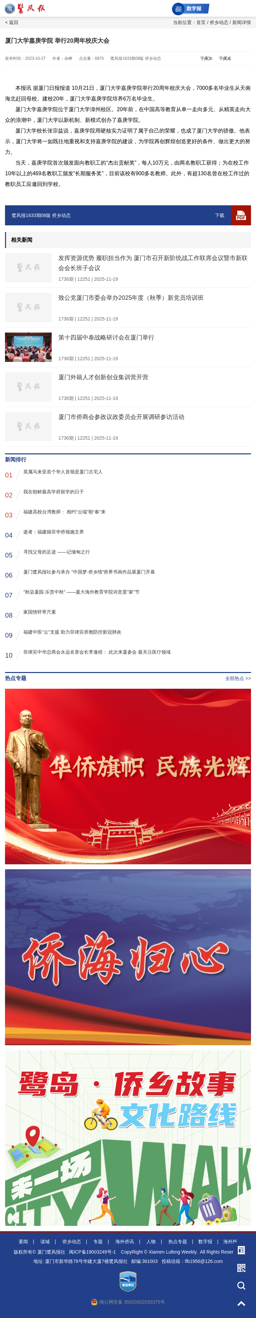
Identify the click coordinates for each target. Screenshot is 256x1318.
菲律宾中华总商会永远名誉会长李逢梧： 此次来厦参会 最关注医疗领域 (88, 654)
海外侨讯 (124, 1241)
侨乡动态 (219, 22)
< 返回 (11, 22)
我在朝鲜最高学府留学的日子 (44, 494)
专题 (98, 1241)
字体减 (225, 58)
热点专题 (177, 1241)
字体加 (206, 58)
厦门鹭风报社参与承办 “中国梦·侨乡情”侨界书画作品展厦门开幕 (80, 574)
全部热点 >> (238, 678)
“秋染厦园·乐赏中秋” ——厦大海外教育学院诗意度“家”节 (72, 594)
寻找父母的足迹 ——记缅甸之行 (47, 554)
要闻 (23, 1241)
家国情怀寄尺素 (30, 614)
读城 (45, 1241)
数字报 (205, 1241)
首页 (201, 22)
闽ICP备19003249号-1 (92, 1252)
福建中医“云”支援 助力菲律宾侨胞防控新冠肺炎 (63, 634)
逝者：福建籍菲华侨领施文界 (44, 534)
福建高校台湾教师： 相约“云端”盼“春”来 (55, 514)
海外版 (230, 1241)
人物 (151, 1241)
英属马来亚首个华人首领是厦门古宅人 (54, 474)
